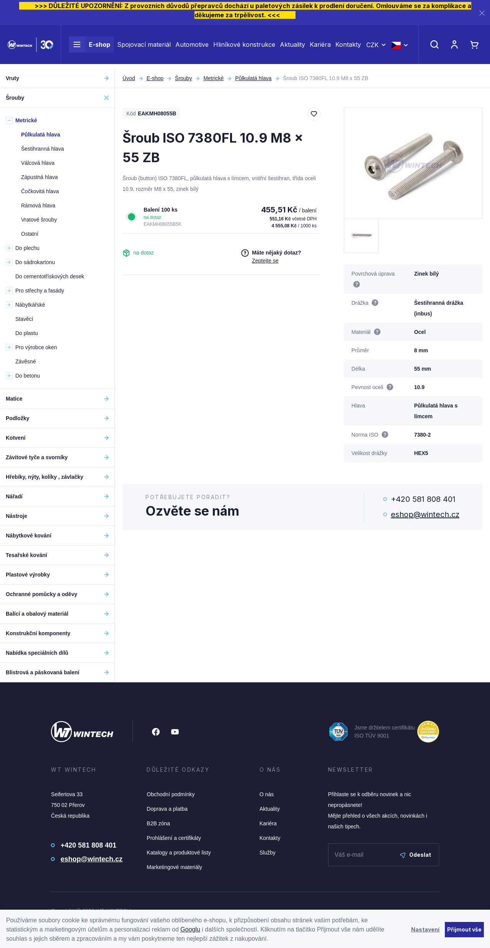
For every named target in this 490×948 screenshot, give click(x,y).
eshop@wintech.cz (425, 514)
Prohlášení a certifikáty (174, 838)
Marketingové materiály (174, 867)
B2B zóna (158, 823)
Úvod (128, 78)
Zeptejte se (265, 261)
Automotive (192, 47)
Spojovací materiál (144, 47)
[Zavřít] (482, 13)
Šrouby (183, 78)
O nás (267, 794)
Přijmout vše (464, 929)
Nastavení (425, 929)
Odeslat (415, 854)
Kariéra (320, 47)
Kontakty (348, 47)
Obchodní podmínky (170, 794)
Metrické (213, 78)
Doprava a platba (167, 809)
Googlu (190, 929)
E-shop (89, 47)
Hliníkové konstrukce (244, 47)
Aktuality (292, 47)
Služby (268, 852)
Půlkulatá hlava (253, 78)
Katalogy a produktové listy (179, 852)
